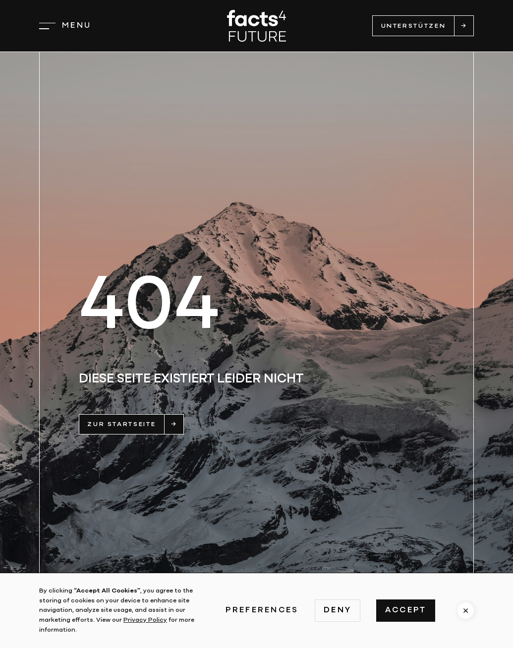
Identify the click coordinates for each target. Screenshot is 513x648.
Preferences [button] (262, 610)
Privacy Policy (145, 620)
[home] (256, 25)
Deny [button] (337, 610)
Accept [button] (406, 610)
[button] (65, 26)
